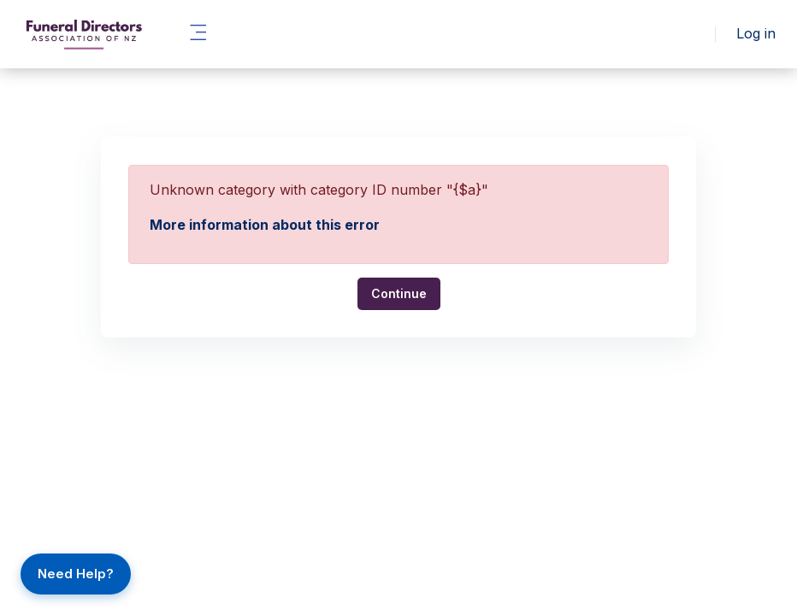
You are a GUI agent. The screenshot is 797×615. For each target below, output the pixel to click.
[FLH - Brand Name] (84, 34)
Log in (756, 33)
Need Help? (76, 573)
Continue (399, 293)
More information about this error (265, 224)
